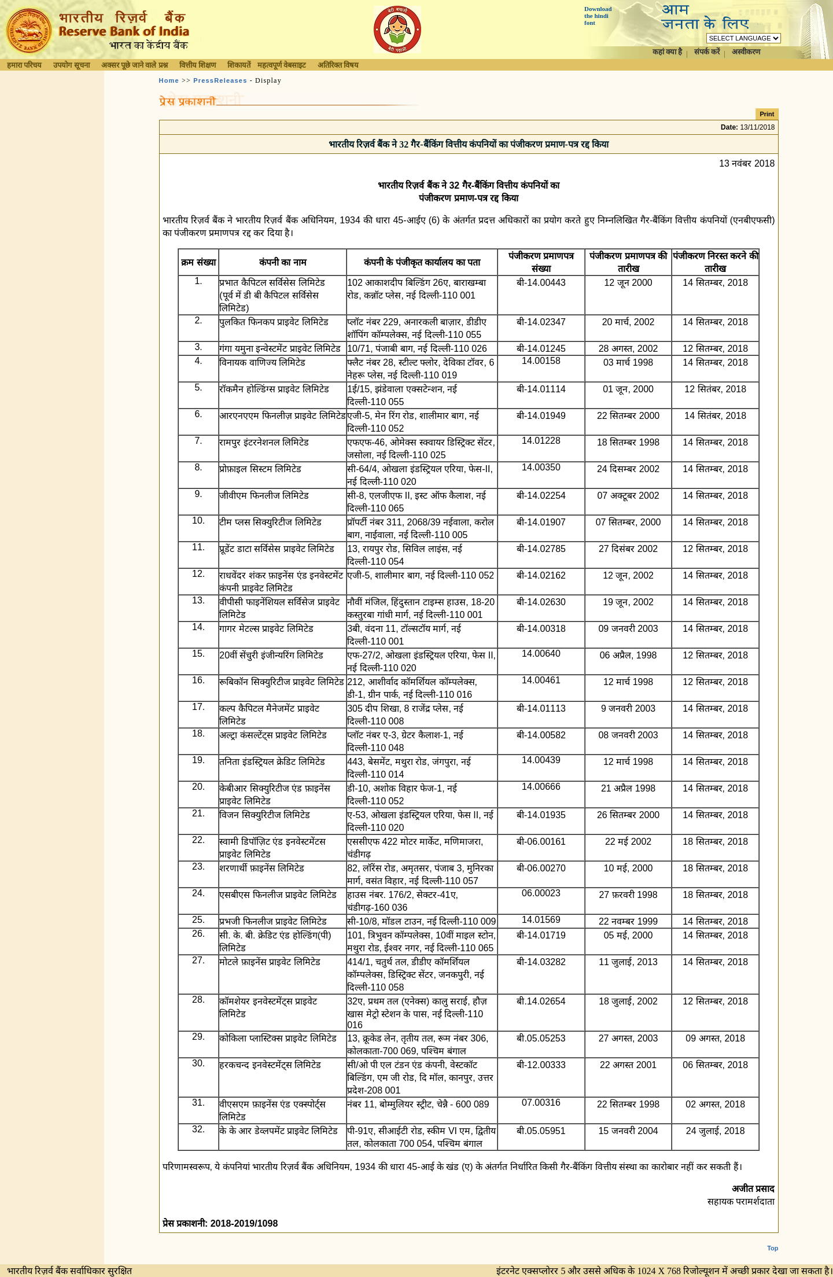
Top (772, 1238)
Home (169, 80)
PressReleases (220, 80)
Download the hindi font (598, 15)
